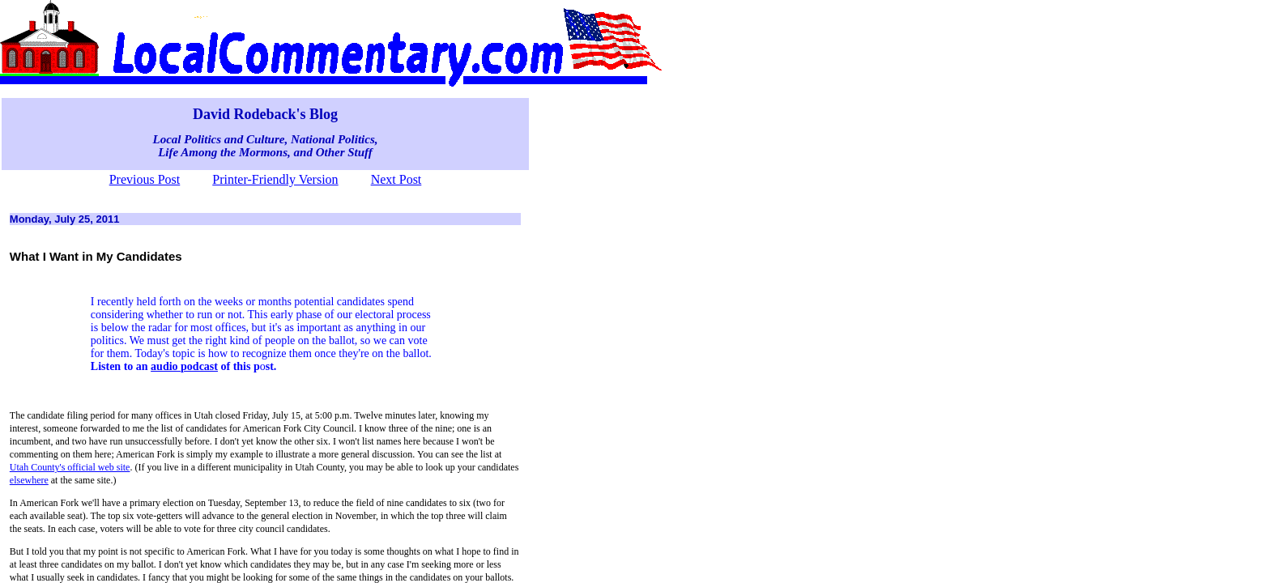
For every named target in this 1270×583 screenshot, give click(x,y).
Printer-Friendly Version (275, 179)
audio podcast (184, 366)
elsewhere (29, 480)
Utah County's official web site (70, 467)
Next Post (396, 179)
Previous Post (145, 179)
